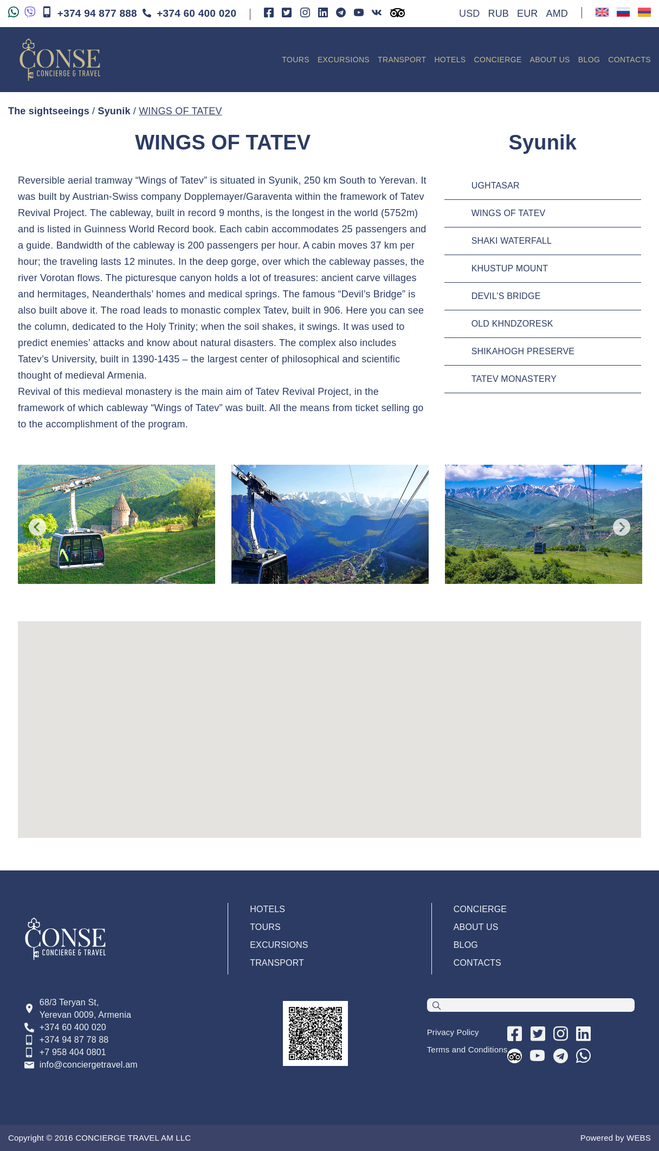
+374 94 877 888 (89, 12)
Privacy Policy (453, 1032)
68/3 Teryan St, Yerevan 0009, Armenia (85, 1008)
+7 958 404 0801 (73, 1052)
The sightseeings (48, 111)
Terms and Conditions (467, 1049)
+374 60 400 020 (189, 13)
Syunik (114, 111)
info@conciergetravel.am (89, 1064)
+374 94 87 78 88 (74, 1039)
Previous (37, 527)
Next (621, 527)
